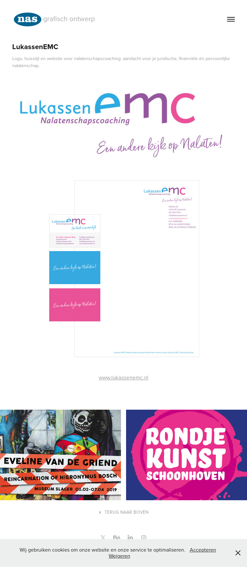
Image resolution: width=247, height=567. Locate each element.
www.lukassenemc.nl (123, 377)
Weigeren (119, 555)
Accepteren (203, 549)
